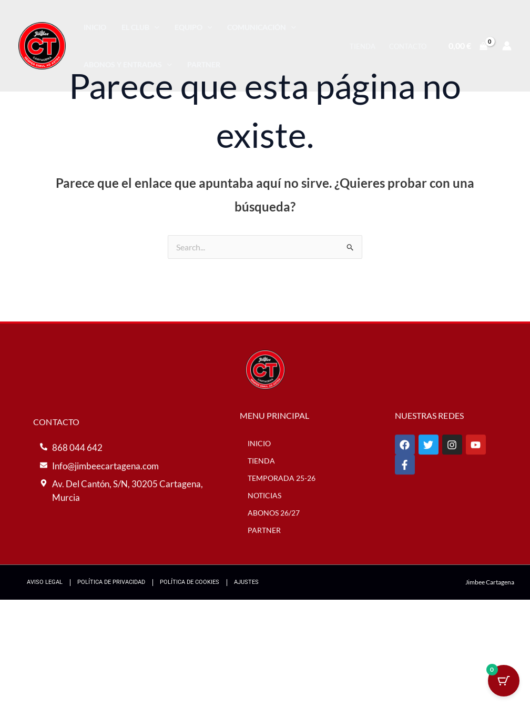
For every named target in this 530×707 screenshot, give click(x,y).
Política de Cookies (189, 582)
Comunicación (261, 27)
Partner (203, 64)
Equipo (193, 27)
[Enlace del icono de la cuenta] (507, 45)
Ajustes (246, 582)
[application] (154, 27)
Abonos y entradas (128, 64)
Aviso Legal (45, 582)
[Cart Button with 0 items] (503, 680)
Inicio (95, 27)
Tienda (362, 46)
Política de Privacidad (111, 582)
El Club (140, 27)
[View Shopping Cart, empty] (468, 45)
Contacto (407, 46)
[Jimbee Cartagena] (42, 44)
